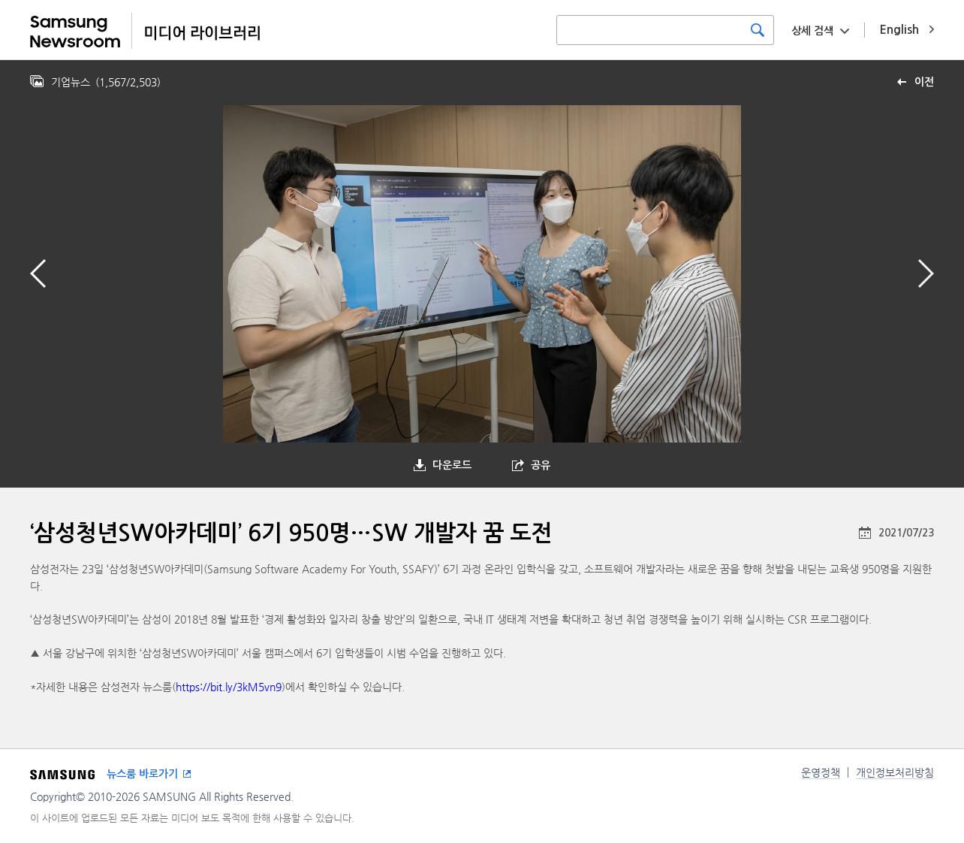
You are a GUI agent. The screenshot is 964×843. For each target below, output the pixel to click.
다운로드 (451, 465)
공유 (540, 465)
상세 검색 (812, 31)
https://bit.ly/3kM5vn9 (229, 687)
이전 (924, 82)
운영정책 (820, 772)
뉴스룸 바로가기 (142, 774)
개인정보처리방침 (895, 772)
